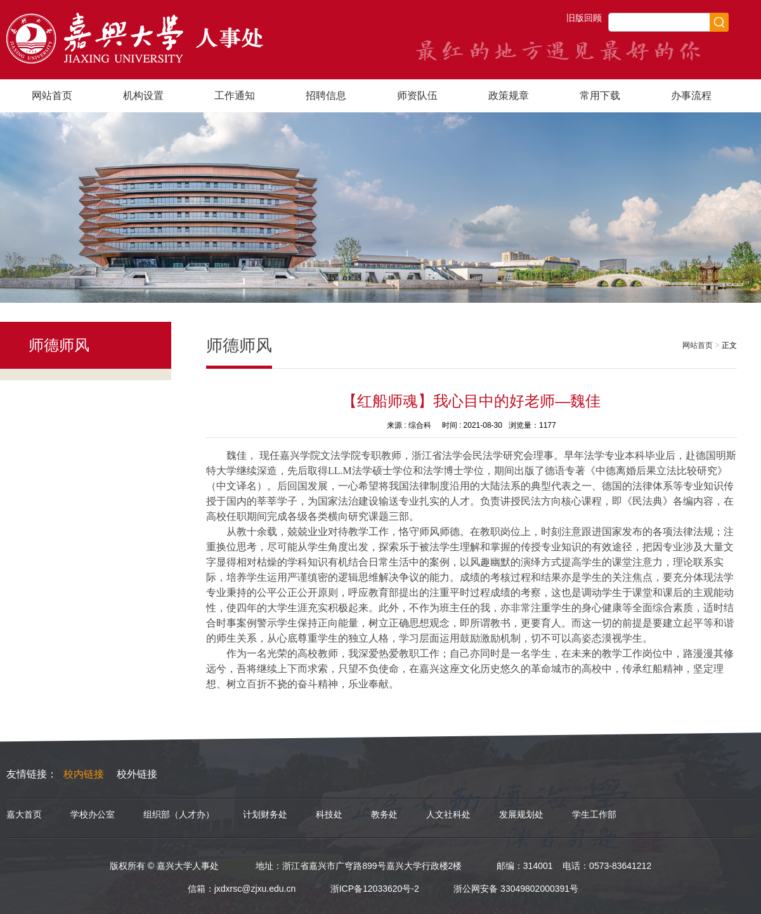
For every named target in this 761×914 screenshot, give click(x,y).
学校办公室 (92, 814)
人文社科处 (448, 814)
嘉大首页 (24, 814)
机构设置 (143, 95)
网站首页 (52, 95)
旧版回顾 (584, 18)
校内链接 (83, 774)
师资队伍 (417, 95)
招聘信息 (326, 95)
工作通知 (234, 95)
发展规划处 (521, 814)
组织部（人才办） (178, 814)
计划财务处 (265, 814)
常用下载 (600, 95)
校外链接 (137, 774)
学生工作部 (594, 814)
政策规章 (508, 95)
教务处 (384, 814)
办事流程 (691, 95)
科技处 (329, 814)
